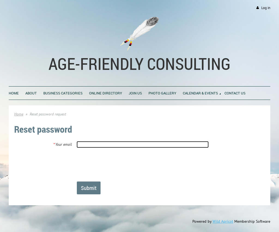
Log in (265, 7)
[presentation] (118, 164)
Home (18, 114)
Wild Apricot (223, 221)
